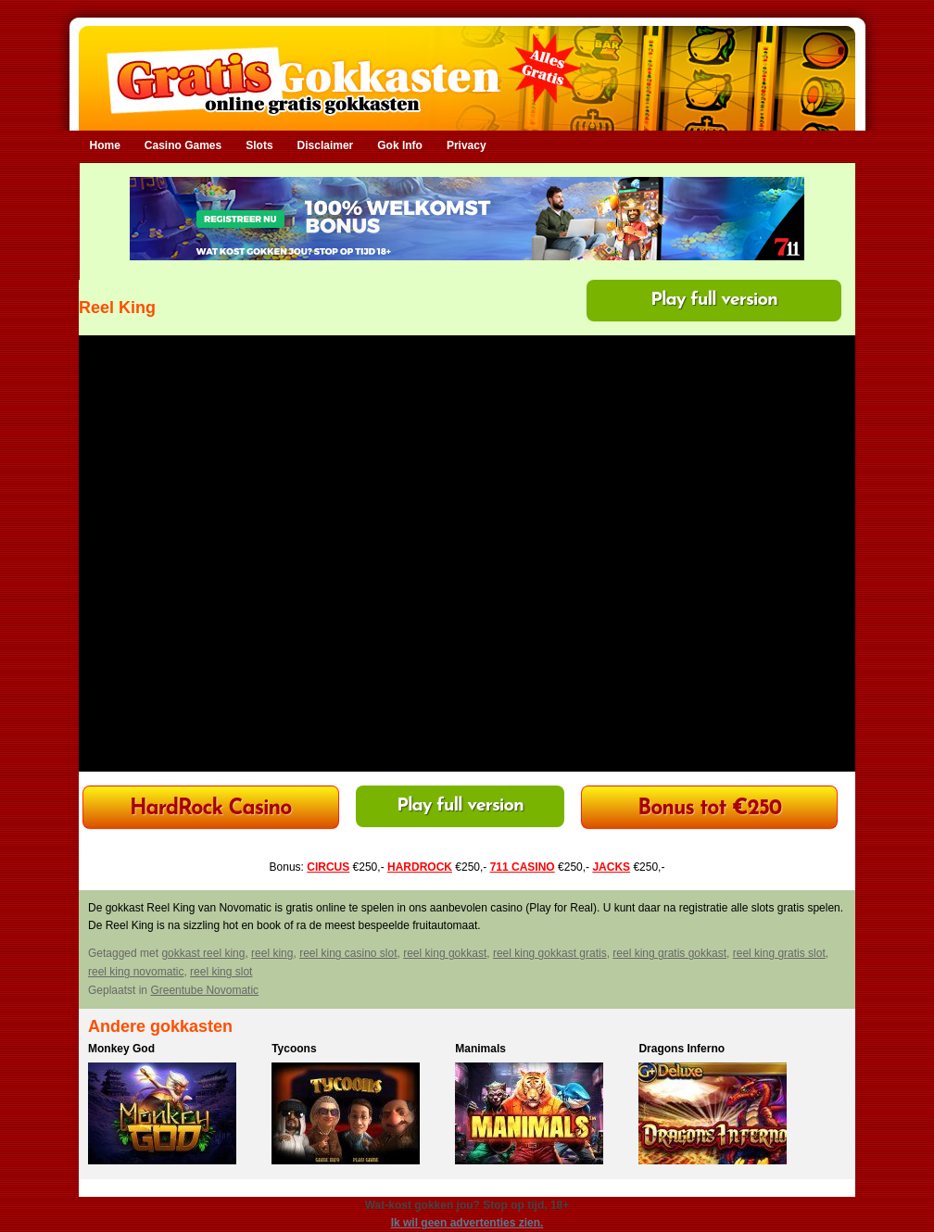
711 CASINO (522, 867)
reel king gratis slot (779, 953)
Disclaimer (325, 145)
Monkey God (121, 1048)
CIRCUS (328, 867)
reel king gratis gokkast (669, 953)
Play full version (713, 300)
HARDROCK (419, 867)
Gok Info (400, 145)
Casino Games (183, 145)
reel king (272, 953)
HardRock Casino (210, 809)
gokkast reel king (203, 953)
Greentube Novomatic (204, 990)
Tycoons (293, 1048)
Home (105, 145)
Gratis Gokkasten (467, 65)
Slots (259, 145)
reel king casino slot (348, 953)
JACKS (611, 867)
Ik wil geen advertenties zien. (467, 1222)
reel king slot (221, 971)
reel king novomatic (135, 971)
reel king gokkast (444, 953)
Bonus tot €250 (709, 809)
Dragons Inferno (681, 1048)
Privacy (466, 145)
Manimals (480, 1048)
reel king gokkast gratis (550, 953)
